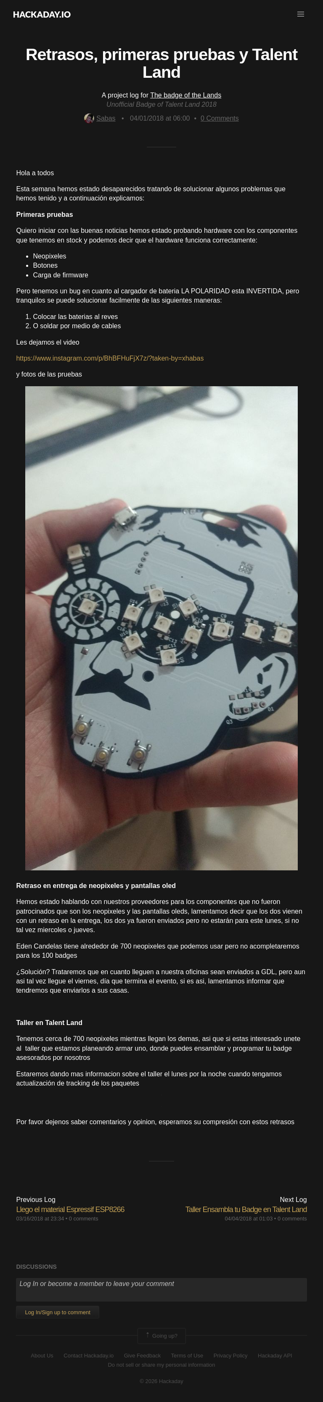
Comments (220, 118)
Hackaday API (275, 1355)
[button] (300, 14)
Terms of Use (187, 1355)
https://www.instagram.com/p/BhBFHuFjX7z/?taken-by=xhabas (110, 358)
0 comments (83, 1218)
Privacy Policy (231, 1355)
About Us (42, 1355)
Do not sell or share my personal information (161, 1365)
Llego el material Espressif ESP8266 (70, 1209)
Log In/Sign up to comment (57, 1312)
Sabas (99, 118)
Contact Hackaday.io (89, 1355)
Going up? (161, 1336)
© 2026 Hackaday (161, 1381)
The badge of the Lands (185, 95)
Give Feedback (142, 1355)
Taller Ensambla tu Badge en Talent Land (246, 1209)
